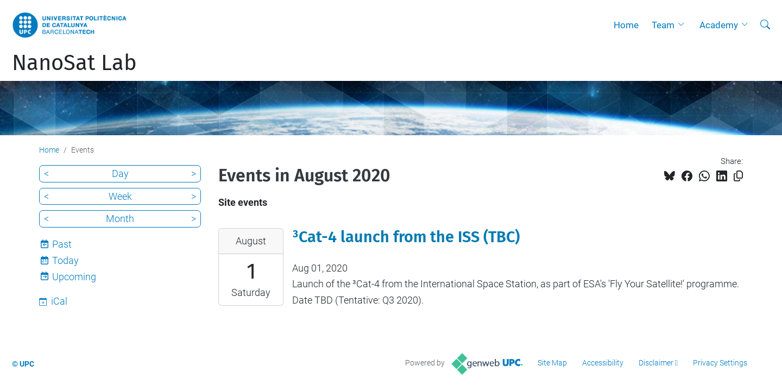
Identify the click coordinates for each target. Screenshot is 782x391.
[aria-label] (765, 25)
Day (120, 173)
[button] (683, 25)
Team (663, 25)
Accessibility (602, 362)
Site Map (552, 362)
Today (65, 260)
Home (626, 25)
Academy (718, 25)
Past (62, 244)
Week (120, 196)
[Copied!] (738, 176)
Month (120, 218)
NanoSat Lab (74, 63)
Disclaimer (656, 362)
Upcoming (74, 276)
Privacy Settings (720, 362)
